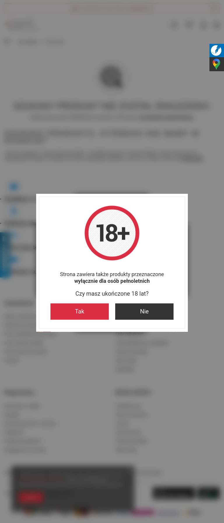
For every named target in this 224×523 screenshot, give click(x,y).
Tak (79, 311)
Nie (144, 311)
